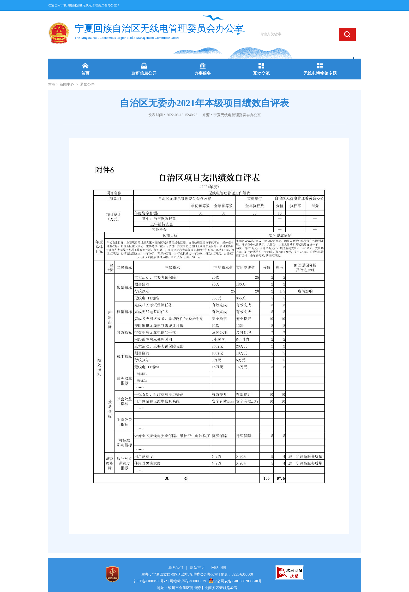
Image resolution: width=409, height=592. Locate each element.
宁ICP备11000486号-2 (150, 581)
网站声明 (197, 568)
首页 (51, 84)
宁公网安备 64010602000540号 (235, 581)
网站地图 (218, 568)
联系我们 (176, 568)
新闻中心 (66, 84)
